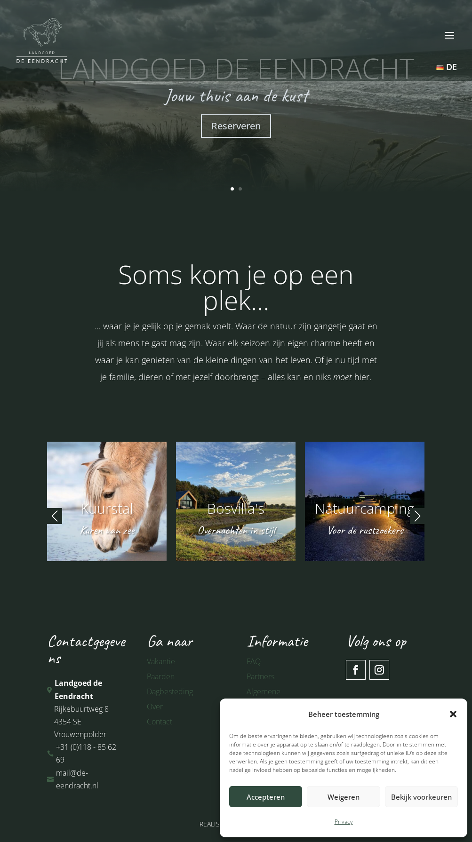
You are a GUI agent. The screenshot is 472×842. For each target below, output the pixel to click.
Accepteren (266, 797)
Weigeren (344, 797)
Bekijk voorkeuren (421, 797)
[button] (453, 714)
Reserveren (236, 125)
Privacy (344, 822)
